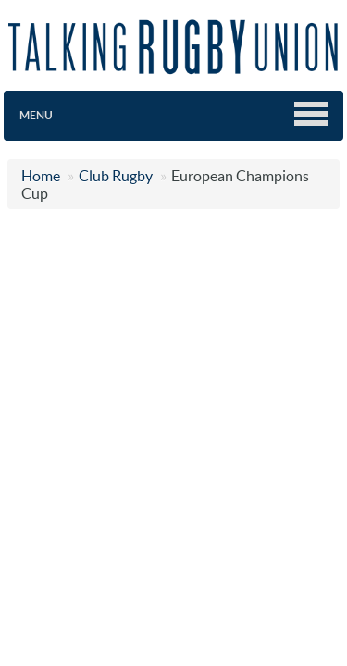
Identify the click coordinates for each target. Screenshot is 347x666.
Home (40, 175)
